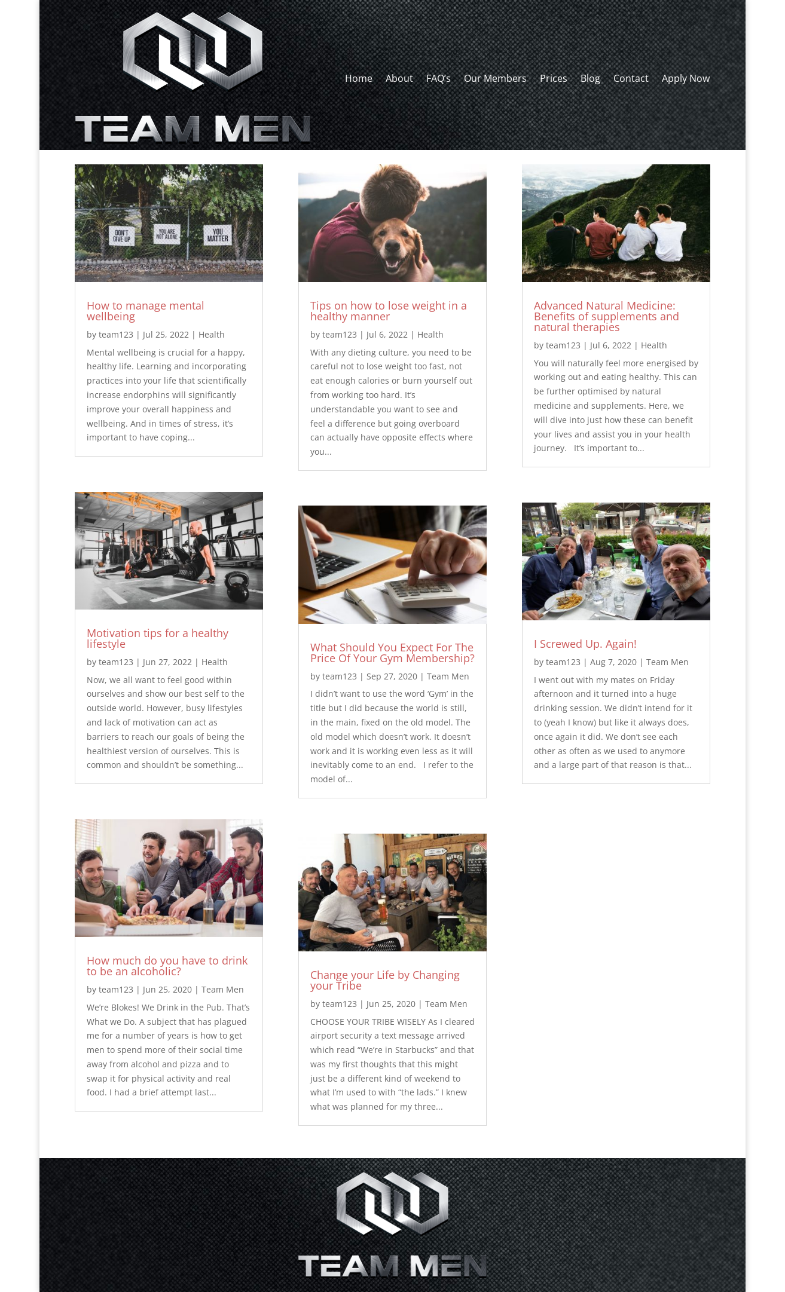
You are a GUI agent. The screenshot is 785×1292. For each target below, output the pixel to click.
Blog (590, 78)
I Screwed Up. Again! (585, 643)
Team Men (222, 989)
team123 (116, 334)
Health (211, 334)
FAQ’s (438, 78)
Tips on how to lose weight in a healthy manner (388, 310)
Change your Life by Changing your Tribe (385, 980)
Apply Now (686, 78)
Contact (631, 78)
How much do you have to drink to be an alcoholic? (167, 965)
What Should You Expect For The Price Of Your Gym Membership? (392, 652)
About (399, 78)
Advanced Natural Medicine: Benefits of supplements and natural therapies (606, 316)
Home (358, 78)
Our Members (495, 78)
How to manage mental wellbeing (145, 310)
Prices (553, 78)
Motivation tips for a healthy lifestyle (157, 638)
